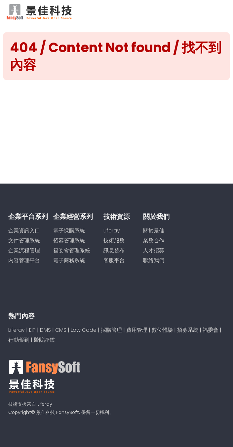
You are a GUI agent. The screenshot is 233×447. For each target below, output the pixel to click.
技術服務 (114, 240)
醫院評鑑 (44, 340)
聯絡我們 (153, 260)
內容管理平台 (24, 260)
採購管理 (111, 330)
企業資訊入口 (24, 230)
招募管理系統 (69, 240)
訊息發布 (114, 250)
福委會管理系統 (71, 250)
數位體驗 (162, 330)
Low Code (84, 330)
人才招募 (153, 250)
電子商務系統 (69, 260)
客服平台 (114, 260)
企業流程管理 (24, 250)
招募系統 (187, 330)
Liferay (111, 230)
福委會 (210, 330)
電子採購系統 (69, 230)
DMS (45, 330)
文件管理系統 (24, 240)
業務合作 (153, 240)
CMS (60, 330)
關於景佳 (153, 230)
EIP (32, 330)
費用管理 (136, 330)
